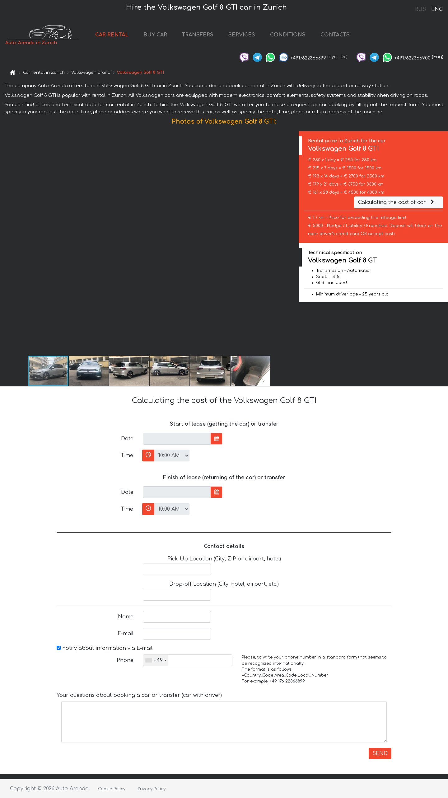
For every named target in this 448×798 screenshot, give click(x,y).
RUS (420, 9)
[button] (293, 243)
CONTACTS (335, 35)
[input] (177, 439)
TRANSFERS (197, 35)
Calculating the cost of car (397, 202)
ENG (436, 9)
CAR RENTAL (111, 35)
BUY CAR (155, 35)
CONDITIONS (288, 35)
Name (125, 617)
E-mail (125, 633)
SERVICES (241, 35)
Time (127, 455)
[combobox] (155, 660)
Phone (125, 660)
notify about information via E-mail (104, 648)
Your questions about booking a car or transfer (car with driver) (139, 695)
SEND (380, 753)
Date (127, 438)
